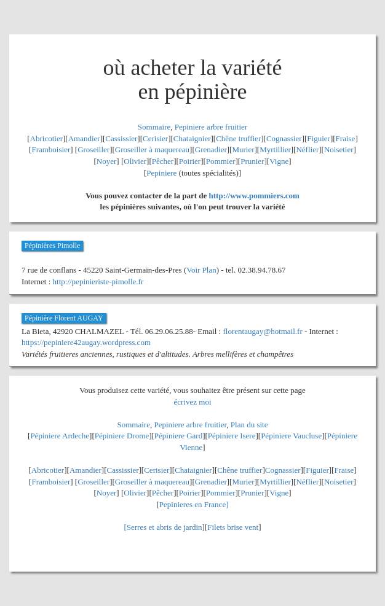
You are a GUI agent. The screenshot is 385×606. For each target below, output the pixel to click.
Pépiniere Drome (122, 435)
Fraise (345, 138)
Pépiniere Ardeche (59, 435)
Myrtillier (275, 149)
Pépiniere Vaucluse (291, 435)
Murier (243, 149)
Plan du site (249, 424)
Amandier (84, 138)
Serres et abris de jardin (164, 527)
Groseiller (93, 149)
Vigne (278, 161)
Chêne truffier (238, 138)
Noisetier (339, 149)
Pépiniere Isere (232, 435)
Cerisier (155, 138)
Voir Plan (201, 269)
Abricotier (46, 138)
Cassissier (121, 138)
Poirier (189, 161)
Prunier (252, 161)
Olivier (135, 161)
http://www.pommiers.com (254, 195)
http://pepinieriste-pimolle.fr (98, 281)
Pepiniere (161, 172)
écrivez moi (193, 401)
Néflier (307, 149)
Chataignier (192, 138)
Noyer (107, 161)
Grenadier (211, 149)
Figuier (318, 138)
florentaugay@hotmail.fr (262, 331)
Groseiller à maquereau (152, 149)
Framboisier (50, 149)
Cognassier (284, 138)
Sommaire (154, 126)
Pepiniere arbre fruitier (211, 126)
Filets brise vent (232, 527)
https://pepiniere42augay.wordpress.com (86, 342)
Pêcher (162, 161)
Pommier (221, 161)
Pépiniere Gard (178, 435)
